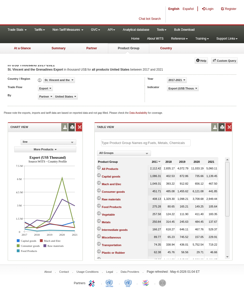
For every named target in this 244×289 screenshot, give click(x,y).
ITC (92, 283)
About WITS (155, 38)
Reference (179, 38)
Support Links (227, 38)
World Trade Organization (146, 283)
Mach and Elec (111, 184)
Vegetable (108, 214)
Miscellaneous (111, 237)
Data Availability (138, 112)
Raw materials (111, 199)
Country (166, 48)
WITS (51, 12)
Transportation (111, 245)
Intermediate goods (115, 229)
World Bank (164, 283)
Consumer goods (113, 191)
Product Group (129, 48)
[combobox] (124, 153)
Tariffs (39, 29)
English (173, 9)
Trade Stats (17, 29)
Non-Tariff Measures (68, 29)
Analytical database (136, 29)
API (111, 29)
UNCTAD (110, 283)
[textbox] (146, 142)
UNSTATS (128, 283)
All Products (110, 168)
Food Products (112, 206)
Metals (106, 222)
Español (188, 9)
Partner (91, 48)
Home (135, 38)
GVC (95, 29)
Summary (59, 48)
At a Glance (22, 48)
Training (202, 38)
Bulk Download (184, 29)
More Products (45, 149)
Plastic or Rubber (113, 252)
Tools (161, 29)
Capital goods (111, 176)
